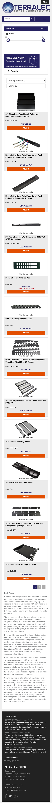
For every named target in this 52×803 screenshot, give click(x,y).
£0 (45, 2)
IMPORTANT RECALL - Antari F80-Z (18, 720)
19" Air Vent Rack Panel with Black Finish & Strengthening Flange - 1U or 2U (24, 524)
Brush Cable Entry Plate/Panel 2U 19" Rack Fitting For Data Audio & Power (23, 197)
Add (26, 128)
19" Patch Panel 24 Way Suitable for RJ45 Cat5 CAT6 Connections (25, 238)
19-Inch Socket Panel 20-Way (17, 278)
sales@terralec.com (18, 790)
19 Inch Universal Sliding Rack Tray (20, 564)
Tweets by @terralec (11, 761)
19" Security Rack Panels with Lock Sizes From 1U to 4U (25, 402)
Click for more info (26, 110)
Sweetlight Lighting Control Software (18, 747)
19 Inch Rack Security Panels (17, 442)
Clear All (43, 29)
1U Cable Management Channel (18, 319)
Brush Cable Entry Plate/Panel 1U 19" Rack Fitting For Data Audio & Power (23, 156)
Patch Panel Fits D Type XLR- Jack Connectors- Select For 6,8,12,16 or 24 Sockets (25, 361)
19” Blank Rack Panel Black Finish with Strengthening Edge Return (22, 115)
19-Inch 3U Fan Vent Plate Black (19, 483)
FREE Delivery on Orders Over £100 (18, 733)
